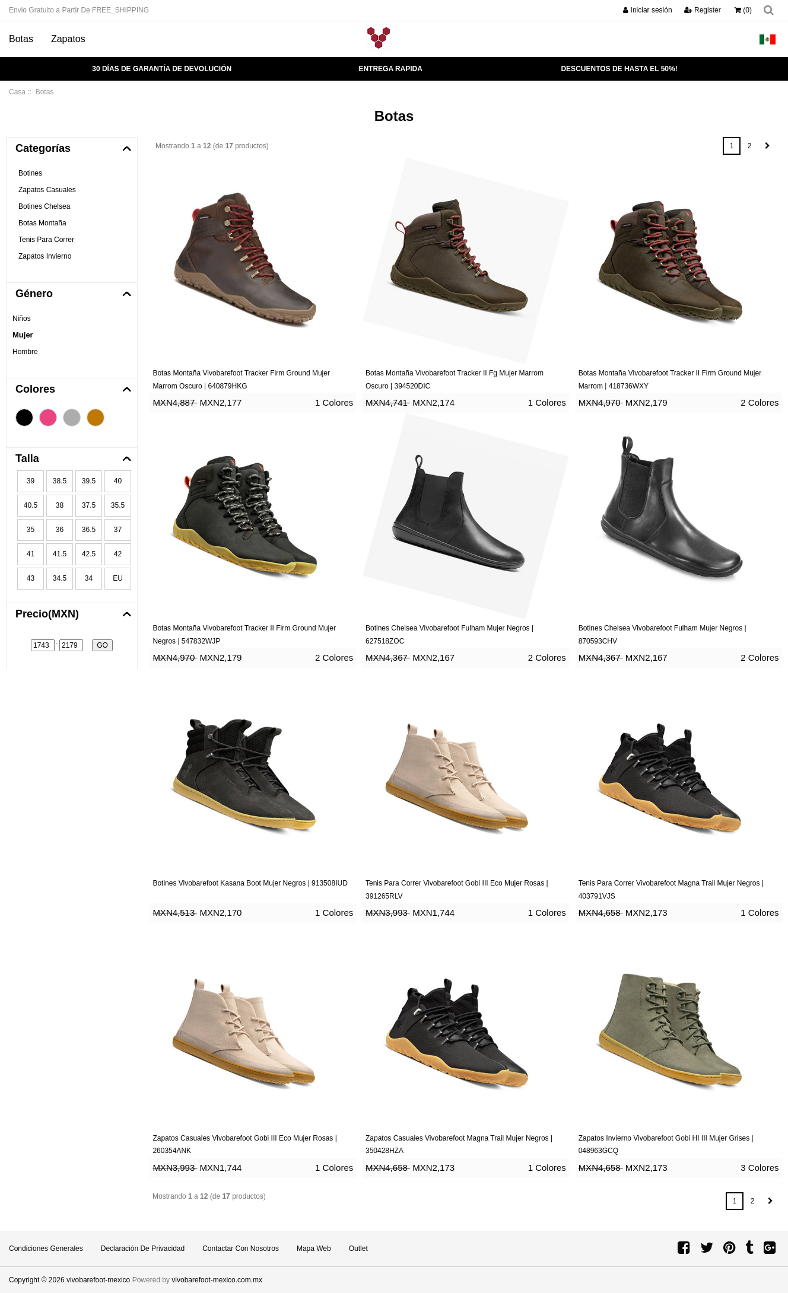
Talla (27, 458)
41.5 (59, 554)
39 (30, 481)
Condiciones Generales (46, 1248)
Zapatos (68, 39)
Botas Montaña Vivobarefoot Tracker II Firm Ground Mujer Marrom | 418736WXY (670, 379)
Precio (47, 614)
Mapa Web (314, 1248)
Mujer (22, 334)
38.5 (59, 481)
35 (30, 530)
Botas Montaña (42, 223)
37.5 (89, 505)
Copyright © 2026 (37, 1280)
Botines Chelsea (44, 206)
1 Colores (334, 402)
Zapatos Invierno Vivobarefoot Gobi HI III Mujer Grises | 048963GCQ (666, 1144)
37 (118, 530)
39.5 (89, 481)
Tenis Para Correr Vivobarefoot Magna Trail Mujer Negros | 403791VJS (671, 889)
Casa (17, 92)
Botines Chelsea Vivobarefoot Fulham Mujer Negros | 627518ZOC (449, 634)
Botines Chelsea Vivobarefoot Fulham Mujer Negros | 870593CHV (662, 634)
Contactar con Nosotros (240, 1248)
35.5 (118, 505)
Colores (35, 389)
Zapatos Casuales (47, 190)
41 (30, 554)
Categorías (43, 148)
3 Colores (760, 1168)
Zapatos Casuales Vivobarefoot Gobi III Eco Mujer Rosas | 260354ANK (244, 1144)
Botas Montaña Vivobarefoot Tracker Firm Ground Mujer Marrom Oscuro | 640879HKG (241, 379)
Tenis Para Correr (46, 239)
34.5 (59, 578)
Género (34, 294)
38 (59, 505)
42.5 (89, 554)
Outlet (358, 1248)
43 (30, 578)
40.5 (30, 505)
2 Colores (760, 402)
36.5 (89, 530)
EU (118, 578)
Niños (21, 318)
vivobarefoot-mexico (98, 1280)
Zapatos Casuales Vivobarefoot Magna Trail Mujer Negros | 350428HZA (459, 1144)
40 (118, 481)
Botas (21, 39)
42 (118, 554)
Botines (30, 173)
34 (89, 578)
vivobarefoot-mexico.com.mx (216, 1280)
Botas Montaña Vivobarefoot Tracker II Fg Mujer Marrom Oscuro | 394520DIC (455, 379)
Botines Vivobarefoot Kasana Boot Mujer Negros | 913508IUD (249, 883)
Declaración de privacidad (143, 1248)
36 (59, 530)
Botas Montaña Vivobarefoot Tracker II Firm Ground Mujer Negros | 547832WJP (244, 634)
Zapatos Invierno (44, 256)
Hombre (25, 352)
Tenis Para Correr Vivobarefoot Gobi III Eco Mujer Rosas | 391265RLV (457, 889)
